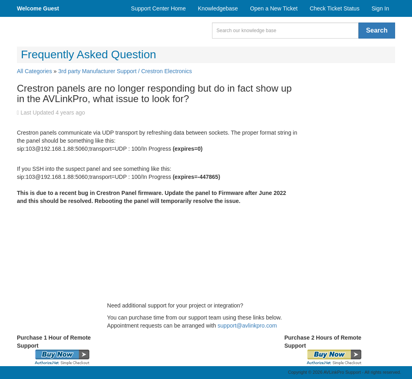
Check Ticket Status (335, 8)
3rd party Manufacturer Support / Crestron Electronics (125, 71)
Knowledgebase (218, 8)
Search (376, 30)
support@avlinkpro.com (247, 325)
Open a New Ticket (273, 8)
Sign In (380, 8)
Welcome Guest (38, 8)
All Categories (34, 71)
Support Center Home (158, 8)
